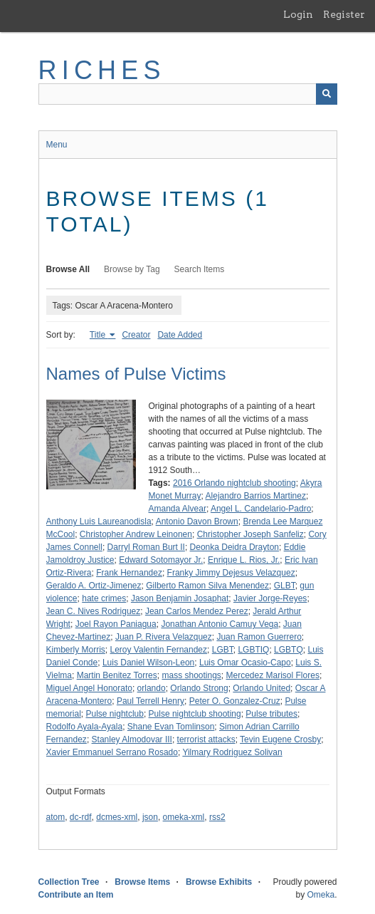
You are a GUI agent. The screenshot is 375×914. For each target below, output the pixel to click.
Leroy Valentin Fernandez (159, 650)
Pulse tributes (271, 714)
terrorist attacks (206, 739)
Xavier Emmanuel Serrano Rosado (112, 752)
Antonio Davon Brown (197, 521)
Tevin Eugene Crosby (280, 739)
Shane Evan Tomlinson (171, 727)
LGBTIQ (253, 650)
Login (298, 14)
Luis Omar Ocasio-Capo (245, 663)
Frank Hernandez (129, 573)
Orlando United (261, 688)
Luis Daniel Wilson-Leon (148, 663)
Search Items (199, 269)
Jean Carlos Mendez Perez (196, 611)
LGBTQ (288, 650)
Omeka (320, 895)
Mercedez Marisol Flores (272, 675)
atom (55, 817)
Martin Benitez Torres (117, 675)
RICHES (102, 70)
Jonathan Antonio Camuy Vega (219, 624)
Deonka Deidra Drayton (234, 547)
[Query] (187, 94)
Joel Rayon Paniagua (116, 624)
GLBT (284, 586)
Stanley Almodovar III (132, 739)
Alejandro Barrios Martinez (256, 496)
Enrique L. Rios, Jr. (244, 560)
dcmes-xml (116, 817)
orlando (151, 688)
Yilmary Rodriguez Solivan (232, 752)
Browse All (68, 269)
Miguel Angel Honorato (89, 688)
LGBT (222, 650)
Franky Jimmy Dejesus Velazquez (231, 573)
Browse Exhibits (219, 882)
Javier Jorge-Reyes (270, 598)
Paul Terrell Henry (150, 701)
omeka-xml (184, 817)
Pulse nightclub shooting (195, 714)
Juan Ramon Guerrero (258, 637)
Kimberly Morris (75, 650)
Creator (136, 335)
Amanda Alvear (177, 509)
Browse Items (142, 882)
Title (99, 335)
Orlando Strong (199, 688)
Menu (57, 145)
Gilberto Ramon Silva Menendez (207, 586)
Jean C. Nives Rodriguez (93, 611)
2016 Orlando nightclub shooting (234, 483)
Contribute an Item (76, 895)
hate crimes (104, 598)
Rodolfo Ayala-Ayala (84, 727)
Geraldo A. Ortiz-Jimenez (94, 586)
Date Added (179, 335)
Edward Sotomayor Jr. (161, 560)
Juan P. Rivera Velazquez (163, 637)
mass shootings (191, 675)
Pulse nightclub (115, 714)
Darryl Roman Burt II (146, 547)
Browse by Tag (132, 269)
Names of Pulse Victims (136, 373)
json (150, 817)
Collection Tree (69, 882)
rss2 (217, 817)
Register (344, 14)
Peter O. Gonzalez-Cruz (234, 701)
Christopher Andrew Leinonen (136, 534)
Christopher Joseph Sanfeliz (250, 534)
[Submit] (326, 94)
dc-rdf (81, 817)
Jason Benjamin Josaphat (179, 598)
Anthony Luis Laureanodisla (99, 521)
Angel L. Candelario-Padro (261, 509)
